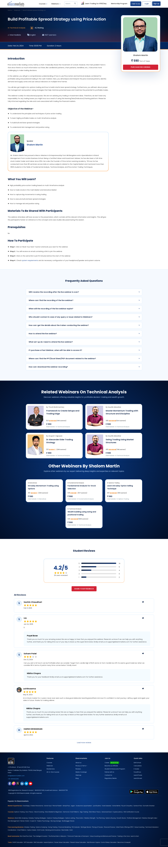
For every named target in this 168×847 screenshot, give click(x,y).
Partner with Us (109, 772)
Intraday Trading (29, 827)
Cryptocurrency (118, 812)
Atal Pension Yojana (93, 842)
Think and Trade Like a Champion (78, 836)
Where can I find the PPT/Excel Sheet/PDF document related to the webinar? (84, 358)
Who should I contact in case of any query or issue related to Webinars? (84, 317)
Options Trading (19, 812)
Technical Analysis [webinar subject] (17, 28)
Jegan (73, 806)
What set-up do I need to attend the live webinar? (84, 342)
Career (112, 763)
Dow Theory (29, 812)
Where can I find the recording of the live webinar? (84, 300)
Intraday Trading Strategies (37, 818)
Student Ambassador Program (115, 769)
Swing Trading (52, 827)
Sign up (156, 3)
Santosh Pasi (138, 806)
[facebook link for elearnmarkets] (10, 783)
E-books (136, 769)
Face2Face (137, 772)
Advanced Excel (107, 812)
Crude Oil (33, 821)
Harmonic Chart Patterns (71, 812)
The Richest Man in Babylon (57, 836)
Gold (71, 830)
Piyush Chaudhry (127, 806)
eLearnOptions (48, 842)
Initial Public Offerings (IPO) (124, 827)
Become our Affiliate (111, 766)
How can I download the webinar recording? (84, 367)
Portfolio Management (134, 818)
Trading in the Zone (123, 836)
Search (71, 3)
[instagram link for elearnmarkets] (14, 783)
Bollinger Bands (86, 827)
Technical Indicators (151, 827)
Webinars (56, 4)
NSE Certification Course (131, 812)
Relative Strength (89, 818)
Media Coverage (81, 772)
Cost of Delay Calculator (109, 842)
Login (147, 4)
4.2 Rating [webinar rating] (37, 28)
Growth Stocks (121, 818)
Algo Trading (84, 812)
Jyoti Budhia (97, 806)
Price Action (79, 818)
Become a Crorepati (124, 842)
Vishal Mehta (116, 806)
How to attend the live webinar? (84, 333)
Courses (43, 4)
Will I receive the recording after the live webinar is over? (84, 292)
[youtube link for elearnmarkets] (30, 783)
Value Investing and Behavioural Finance (103, 836)
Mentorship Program (119, 3)
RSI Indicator (76, 827)
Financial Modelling (64, 827)
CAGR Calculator (17, 842)
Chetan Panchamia (36, 806)
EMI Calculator (38, 842)
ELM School (137, 763)
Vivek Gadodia (106, 806)
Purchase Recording (140, 67)
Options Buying (111, 818)
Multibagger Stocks (68, 821)
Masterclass (51, 769)
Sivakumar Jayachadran (84, 806)
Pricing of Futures (97, 827)
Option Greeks (31, 830)
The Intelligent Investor (40, 836)
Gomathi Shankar (148, 806)
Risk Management (13, 821)
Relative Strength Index (149, 818)
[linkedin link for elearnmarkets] (22, 783)
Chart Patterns (21, 830)
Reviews (78, 769)
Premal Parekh (57, 806)
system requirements (30, 260)
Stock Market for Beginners (53, 812)
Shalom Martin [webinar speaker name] (35, 144)
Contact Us (108, 775)
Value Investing (139, 827)
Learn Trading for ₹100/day (93, 3)
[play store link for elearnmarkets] (137, 792)
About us (78, 763)
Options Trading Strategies (55, 818)
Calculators (138, 766)
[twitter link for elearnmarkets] (18, 783)
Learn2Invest (138, 778)
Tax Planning (100, 818)
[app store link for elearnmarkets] (152, 792)
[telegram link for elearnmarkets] (26, 783)
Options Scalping (41, 827)
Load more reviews (84, 743)
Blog (77, 778)
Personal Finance (109, 827)
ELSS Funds (41, 830)
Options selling (70, 818)
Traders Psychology (43, 821)
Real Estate (65, 830)
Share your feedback (84, 589)
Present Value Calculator (78, 842)
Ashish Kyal (48, 806)
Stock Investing (39, 812)
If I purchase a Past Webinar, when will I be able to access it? (84, 350)
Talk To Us (136, 4)
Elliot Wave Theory (95, 812)
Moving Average (56, 821)
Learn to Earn (135, 836)
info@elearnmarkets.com (16, 776)
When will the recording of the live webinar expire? (84, 308)
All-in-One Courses (53, 772)
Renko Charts (24, 821)
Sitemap (78, 775)
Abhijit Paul (66, 806)
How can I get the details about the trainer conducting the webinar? (84, 325)
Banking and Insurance (53, 830)
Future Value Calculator (61, 842)
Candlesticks (12, 830)
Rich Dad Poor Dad (26, 836)
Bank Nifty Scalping (21, 818)
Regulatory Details (111, 778)
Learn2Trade (138, 775)
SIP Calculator (28, 842)
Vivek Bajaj (26, 806)
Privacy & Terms (81, 766)
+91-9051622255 (13, 779)
